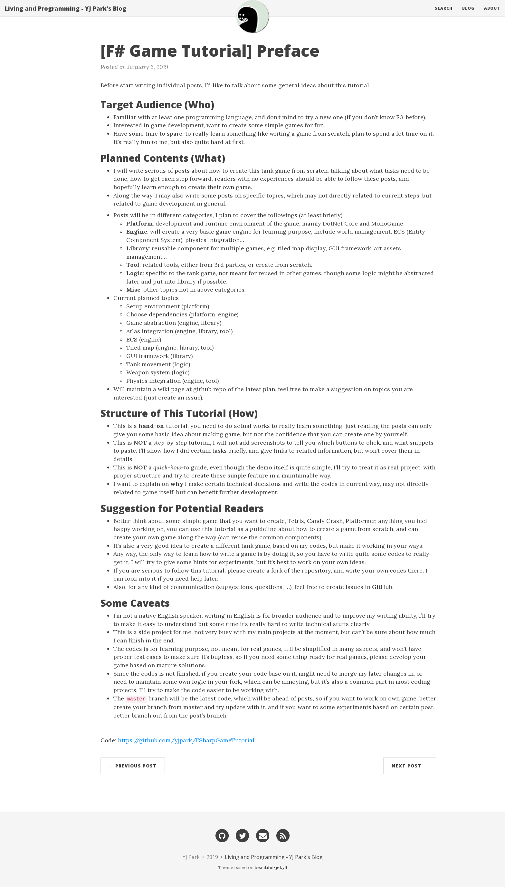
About (492, 14)
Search (444, 14)
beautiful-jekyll (271, 867)
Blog (468, 14)
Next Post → (410, 766)
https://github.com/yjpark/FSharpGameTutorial (186, 740)
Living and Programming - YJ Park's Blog (65, 14)
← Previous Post (133, 766)
